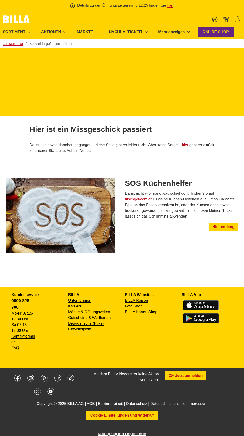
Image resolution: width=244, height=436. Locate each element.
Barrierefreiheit (111, 404)
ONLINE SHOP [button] (216, 32)
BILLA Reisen (136, 300)
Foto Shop (133, 306)
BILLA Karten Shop (141, 312)
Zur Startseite (13, 44)
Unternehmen (79, 300)
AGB (91, 404)
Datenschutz (136, 404)
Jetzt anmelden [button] (185, 375)
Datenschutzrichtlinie (168, 404)
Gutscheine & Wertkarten (89, 318)
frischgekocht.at (138, 199)
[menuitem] (54, 32)
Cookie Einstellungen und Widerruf (122, 415)
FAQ (15, 348)
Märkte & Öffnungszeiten (89, 312)
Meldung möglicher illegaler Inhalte (122, 434)
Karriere (75, 306)
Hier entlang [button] (223, 227)
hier (170, 5)
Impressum (198, 404)
